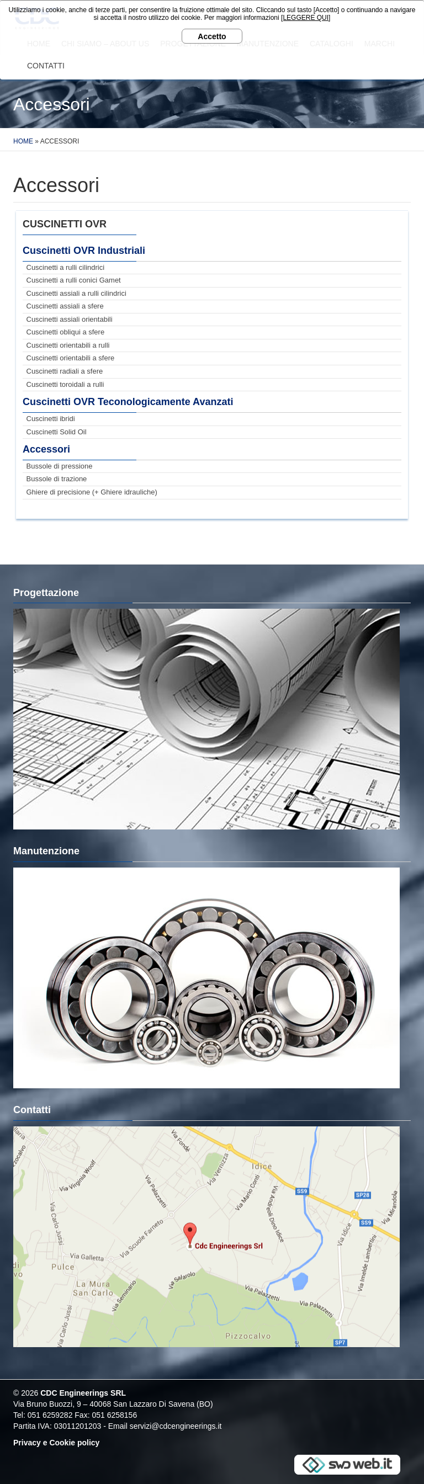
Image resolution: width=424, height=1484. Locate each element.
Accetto (212, 36)
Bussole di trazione (56, 479)
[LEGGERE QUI (304, 18)
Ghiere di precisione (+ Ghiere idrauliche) (91, 492)
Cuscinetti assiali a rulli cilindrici (76, 293)
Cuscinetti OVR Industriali (84, 250)
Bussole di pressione (59, 466)
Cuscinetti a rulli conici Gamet (73, 280)
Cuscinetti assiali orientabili (69, 319)
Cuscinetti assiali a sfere (65, 306)
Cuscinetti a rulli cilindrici (65, 267)
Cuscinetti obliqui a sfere (65, 332)
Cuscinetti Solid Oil (56, 432)
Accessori (46, 449)
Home (23, 141)
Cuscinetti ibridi (50, 418)
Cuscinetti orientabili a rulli (68, 345)
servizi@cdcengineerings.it (176, 1426)
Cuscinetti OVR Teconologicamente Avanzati (128, 401)
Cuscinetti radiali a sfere (64, 371)
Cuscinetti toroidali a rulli (65, 384)
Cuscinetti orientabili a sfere (70, 358)
